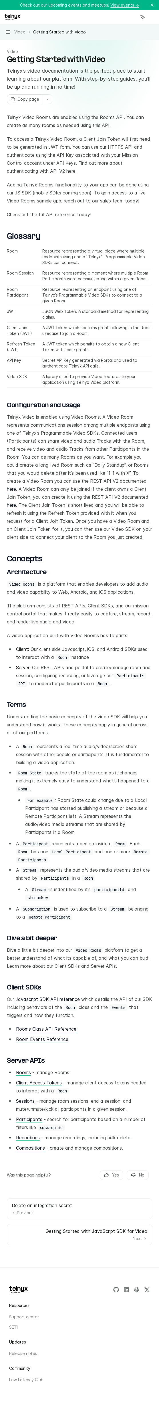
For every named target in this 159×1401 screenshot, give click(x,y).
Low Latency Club (26, 1379)
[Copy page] (25, 99)
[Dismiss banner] (152, 5)
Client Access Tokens (39, 1083)
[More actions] (151, 17)
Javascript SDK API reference (47, 999)
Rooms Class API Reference (46, 1029)
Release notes (23, 1353)
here (11, 489)
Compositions (30, 1148)
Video (12, 51)
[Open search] (132, 17)
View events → (124, 5)
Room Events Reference (42, 1039)
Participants (29, 1119)
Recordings (28, 1137)
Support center (24, 1316)
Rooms (23, 1072)
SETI (13, 1327)
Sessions (25, 1101)
